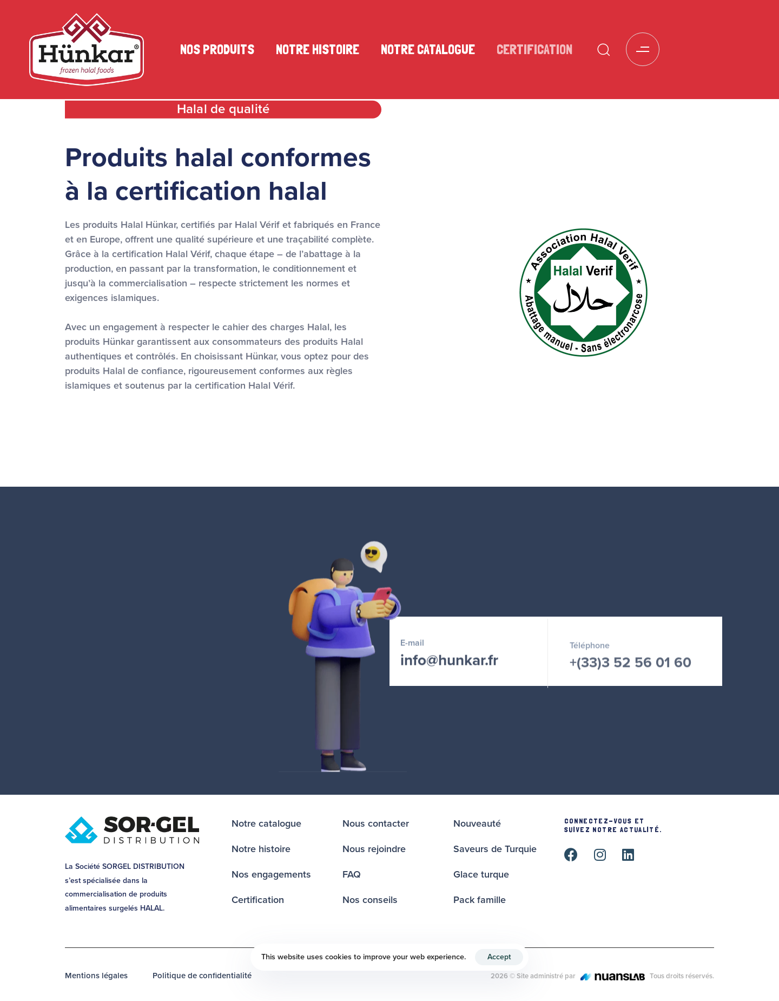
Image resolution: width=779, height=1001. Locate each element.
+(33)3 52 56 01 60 (630, 670)
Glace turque (481, 874)
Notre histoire (317, 49)
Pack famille (479, 900)
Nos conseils (370, 900)
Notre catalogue (428, 49)
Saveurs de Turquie (495, 849)
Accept (499, 956)
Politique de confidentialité (202, 975)
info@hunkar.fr (449, 665)
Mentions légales (96, 975)
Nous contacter (375, 823)
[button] (603, 49)
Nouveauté (477, 823)
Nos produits (217, 49)
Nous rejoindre (374, 849)
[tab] (223, 112)
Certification (534, 49)
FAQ (351, 874)
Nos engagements (271, 874)
